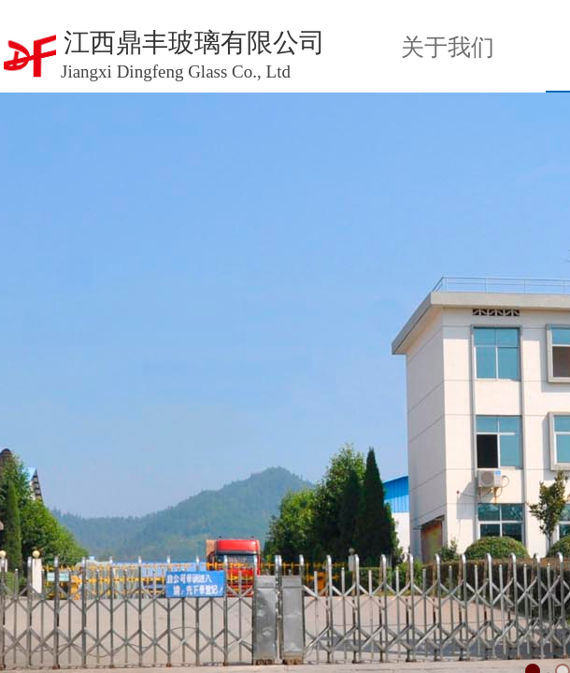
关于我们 (447, 47)
